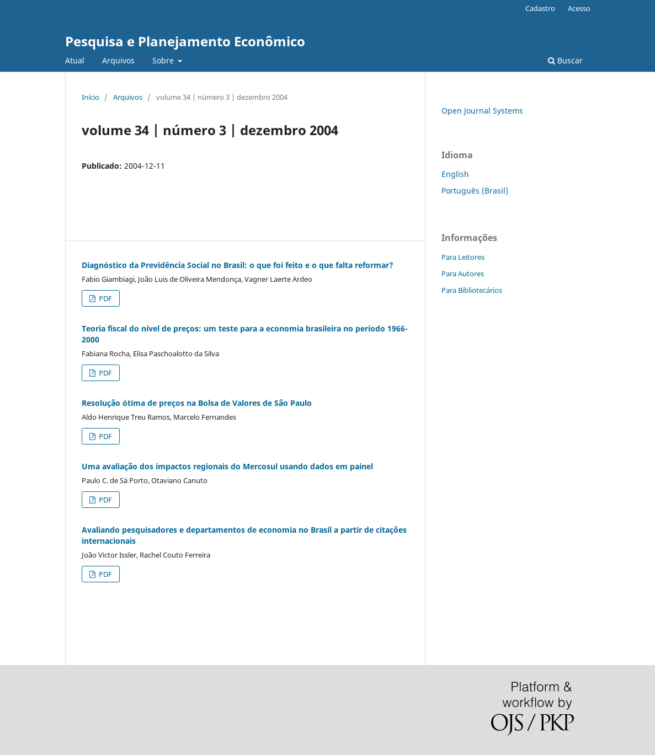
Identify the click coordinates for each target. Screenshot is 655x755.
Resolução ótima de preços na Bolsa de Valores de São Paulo (197, 403)
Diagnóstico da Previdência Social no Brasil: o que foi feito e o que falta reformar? (237, 265)
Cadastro (540, 8)
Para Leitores (462, 257)
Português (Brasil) (474, 190)
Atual (74, 60)
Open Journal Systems (482, 110)
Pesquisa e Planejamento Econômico (185, 41)
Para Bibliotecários (471, 290)
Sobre (164, 60)
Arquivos (118, 60)
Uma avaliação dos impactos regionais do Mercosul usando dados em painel (227, 466)
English (455, 174)
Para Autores (462, 274)
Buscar (565, 60)
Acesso (579, 8)
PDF (104, 298)
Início (90, 97)
